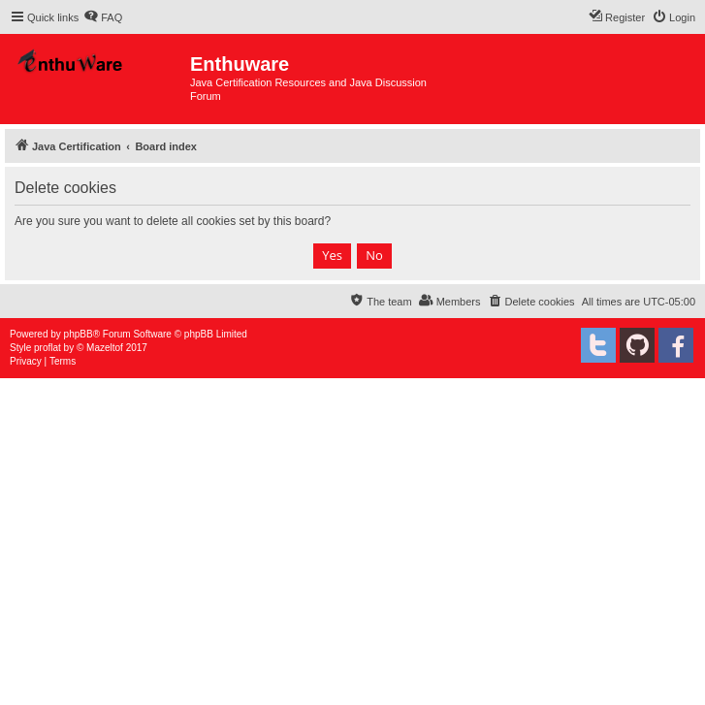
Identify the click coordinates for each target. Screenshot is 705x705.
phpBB (78, 334)
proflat (47, 347)
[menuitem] (102, 17)
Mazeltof (104, 347)
